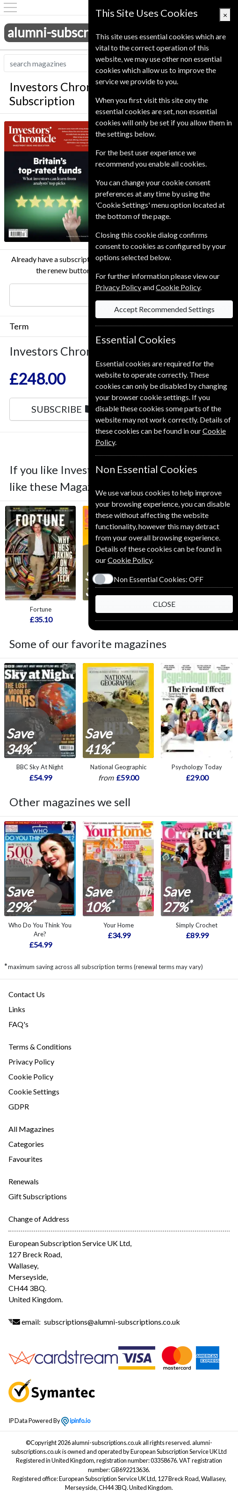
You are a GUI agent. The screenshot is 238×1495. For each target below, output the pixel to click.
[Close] (225, 15)
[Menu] (10, 7)
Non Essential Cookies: (158, 579)
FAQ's (18, 1024)
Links (16, 1009)
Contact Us (26, 994)
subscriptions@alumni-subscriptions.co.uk (112, 1321)
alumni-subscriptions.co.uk (84, 32)
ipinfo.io (75, 1420)
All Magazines (31, 1128)
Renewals (23, 1181)
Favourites (25, 1158)
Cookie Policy (30, 1076)
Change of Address (38, 1218)
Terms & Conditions (40, 1046)
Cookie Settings (33, 1091)
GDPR (18, 1106)
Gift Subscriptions (37, 1196)
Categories (26, 1143)
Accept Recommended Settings (164, 309)
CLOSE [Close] (164, 603)
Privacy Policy (31, 1061)
